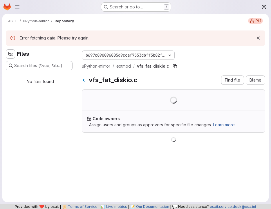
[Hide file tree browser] (10, 54)
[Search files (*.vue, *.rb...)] (39, 65)
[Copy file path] (175, 66)
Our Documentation (152, 206)
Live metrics (116, 206)
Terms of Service (82, 206)
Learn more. (224, 124)
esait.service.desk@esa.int (233, 206)
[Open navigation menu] (17, 7)
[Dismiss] (258, 38)
